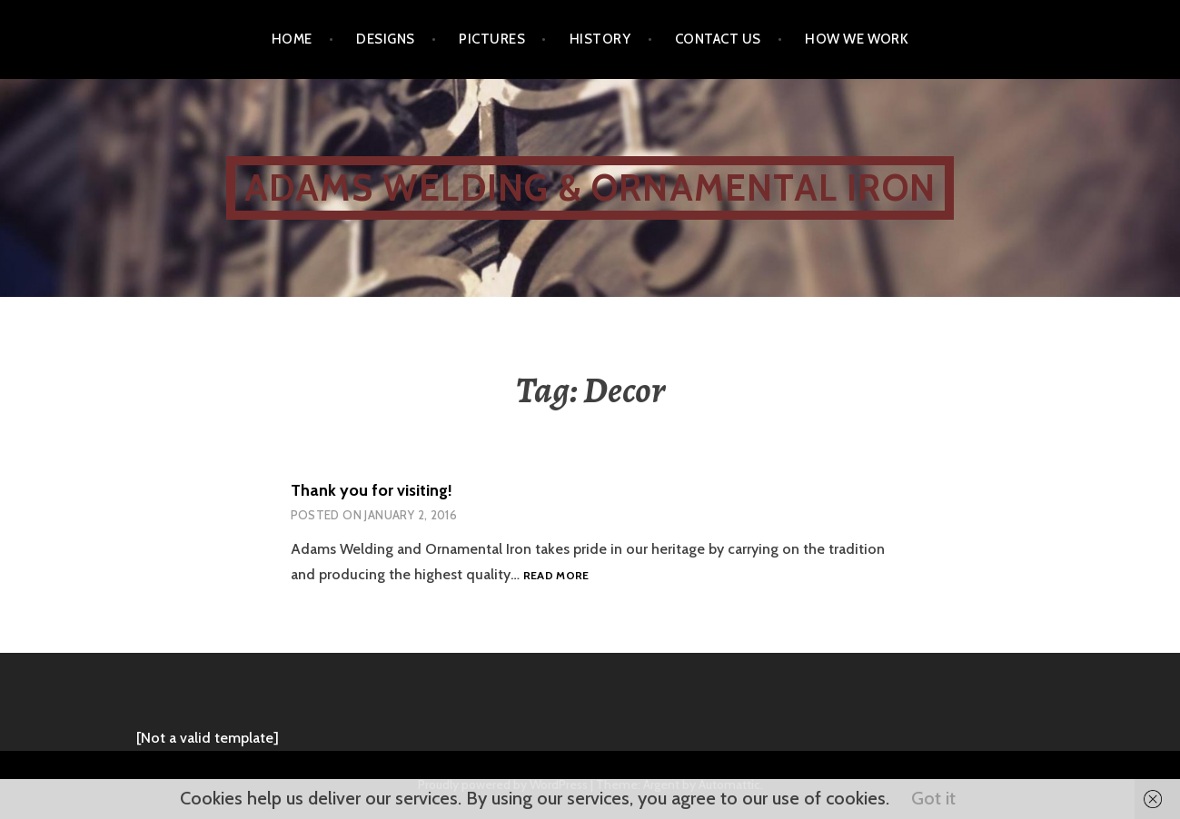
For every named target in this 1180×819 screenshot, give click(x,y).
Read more (556, 576)
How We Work (856, 39)
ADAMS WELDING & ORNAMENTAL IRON (590, 187)
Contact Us (718, 39)
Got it (933, 798)
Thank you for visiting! (371, 490)
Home (292, 39)
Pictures (492, 39)
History (600, 39)
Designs (385, 39)
